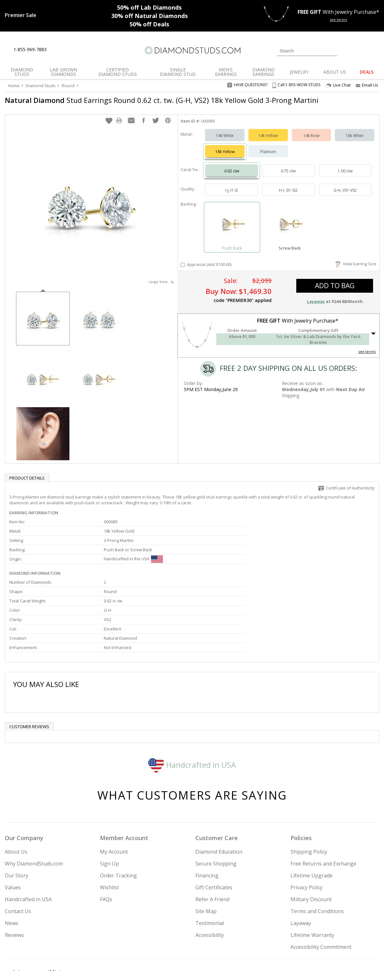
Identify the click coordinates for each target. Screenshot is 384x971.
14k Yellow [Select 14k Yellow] (268, 139)
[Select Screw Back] (289, 227)
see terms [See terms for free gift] (338, 19)
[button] (108, 123)
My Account (114, 796)
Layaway (300, 868)
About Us (16, 796)
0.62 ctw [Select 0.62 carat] (231, 174)
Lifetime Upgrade (311, 820)
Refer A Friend (212, 844)
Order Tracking (118, 820)
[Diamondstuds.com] (192, 50)
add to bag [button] (334, 288)
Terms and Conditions (317, 856)
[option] (43, 321)
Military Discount (311, 844)
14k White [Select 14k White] (225, 139)
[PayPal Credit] (243, 956)
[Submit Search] (332, 50)
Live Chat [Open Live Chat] (338, 85)
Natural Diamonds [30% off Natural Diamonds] (149, 16)
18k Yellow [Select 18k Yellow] (225, 155)
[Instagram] (274, 933)
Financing (207, 820)
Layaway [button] (316, 304)
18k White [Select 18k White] (354, 139)
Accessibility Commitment (321, 891)
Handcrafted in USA (192, 709)
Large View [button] (161, 284)
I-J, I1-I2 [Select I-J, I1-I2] (231, 193)
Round (68, 85)
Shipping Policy (308, 796)
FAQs (106, 844)
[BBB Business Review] (142, 956)
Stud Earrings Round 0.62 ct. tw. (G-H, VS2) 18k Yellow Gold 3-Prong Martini (148, 105)
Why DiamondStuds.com (34, 808)
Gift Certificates (213, 832)
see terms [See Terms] (367, 354)
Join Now (224, 931)
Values (13, 832)
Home (14, 85)
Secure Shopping (216, 808)
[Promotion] (20, 15)
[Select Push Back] (232, 227)
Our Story (16, 820)
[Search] (307, 51)
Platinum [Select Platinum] (268, 155)
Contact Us (18, 856)
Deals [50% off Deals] (149, 24)
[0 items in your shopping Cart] (375, 50)
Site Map (206, 856)
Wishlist (109, 832)
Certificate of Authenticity (346, 491)
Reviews (14, 880)
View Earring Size (355, 267)
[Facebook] (306, 933)
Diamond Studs (41, 85)
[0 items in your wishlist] (360, 50)
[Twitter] (291, 933)
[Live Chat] (57, 49)
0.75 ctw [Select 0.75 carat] (288, 174)
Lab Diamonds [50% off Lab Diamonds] (149, 7)
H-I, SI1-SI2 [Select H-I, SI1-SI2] (288, 193)
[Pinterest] (321, 933)
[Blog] (338, 933)
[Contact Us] (71, 49)
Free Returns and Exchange (323, 808)
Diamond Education (218, 796)
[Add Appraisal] (183, 268)
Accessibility (209, 880)
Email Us (367, 85)
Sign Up (109, 808)
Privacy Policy (306, 832)
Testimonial (209, 868)
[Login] (345, 50)
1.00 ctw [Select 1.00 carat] (345, 174)
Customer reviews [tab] (29, 671)
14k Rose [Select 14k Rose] (311, 139)
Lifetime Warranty (312, 880)
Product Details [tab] (27, 481)
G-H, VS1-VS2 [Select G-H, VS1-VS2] (345, 193)
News (11, 868)
